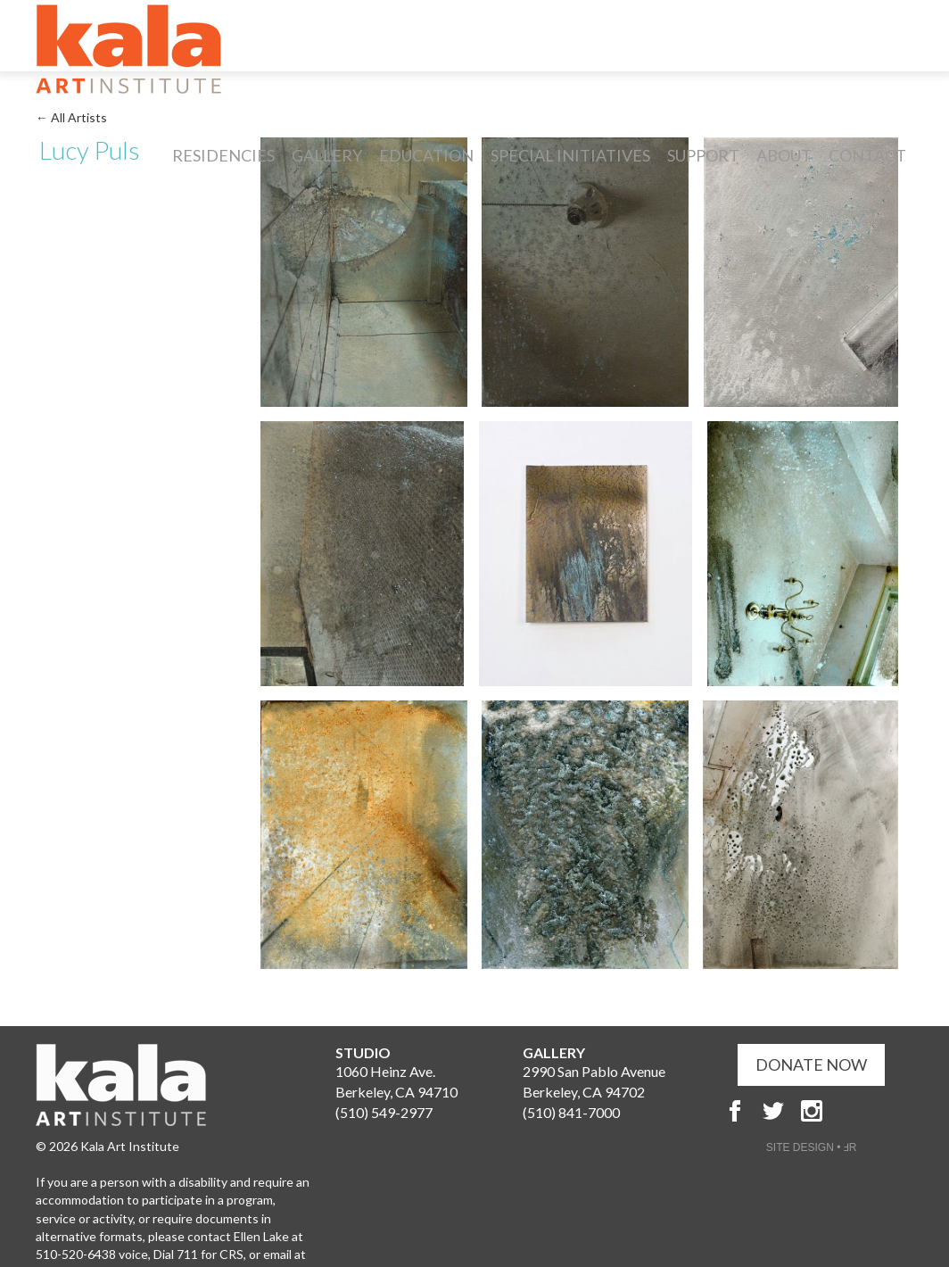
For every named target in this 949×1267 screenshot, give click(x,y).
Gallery (327, 155)
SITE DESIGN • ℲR (811, 1147)
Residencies (223, 155)
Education (426, 155)
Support (703, 155)
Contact (867, 155)
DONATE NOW (811, 1064)
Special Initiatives (570, 155)
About (784, 155)
